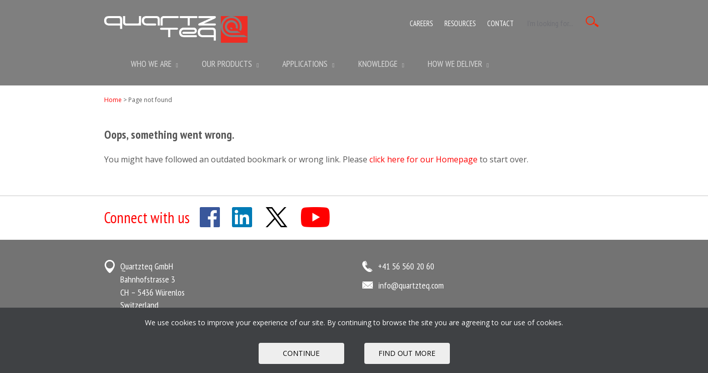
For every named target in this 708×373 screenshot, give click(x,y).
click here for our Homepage (423, 159)
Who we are (154, 63)
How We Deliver (458, 63)
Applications (308, 63)
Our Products (230, 63)
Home (113, 100)
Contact (500, 23)
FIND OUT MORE (406, 353)
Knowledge (381, 63)
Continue (301, 353)
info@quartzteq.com (411, 285)
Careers (421, 23)
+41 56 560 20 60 (406, 266)
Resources (460, 23)
